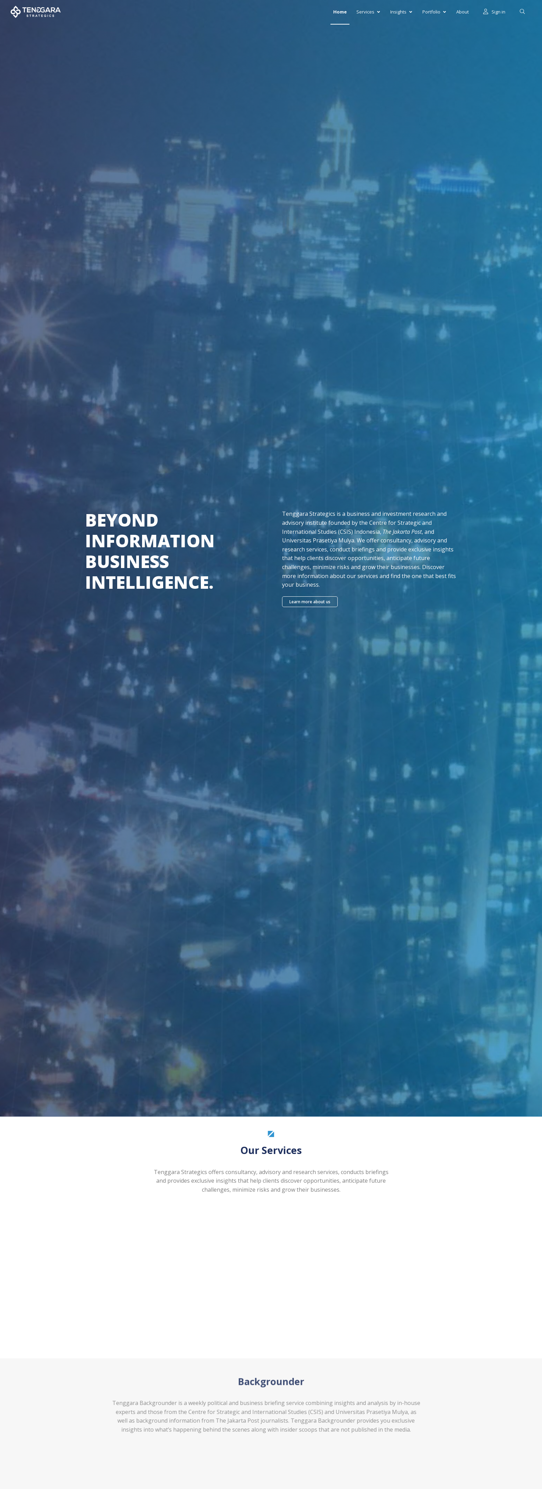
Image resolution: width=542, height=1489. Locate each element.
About (462, 12)
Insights (401, 12)
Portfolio (434, 12)
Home (340, 12)
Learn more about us (309, 602)
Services (368, 12)
